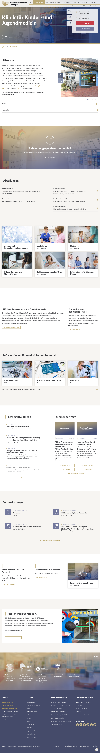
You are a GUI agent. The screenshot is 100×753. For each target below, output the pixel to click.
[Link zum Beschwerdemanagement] (57, 718)
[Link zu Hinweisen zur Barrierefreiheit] (85, 746)
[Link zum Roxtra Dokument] (31, 734)
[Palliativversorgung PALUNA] (50, 272)
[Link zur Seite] (17, 247)
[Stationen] (83, 246)
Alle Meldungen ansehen (25, 477)
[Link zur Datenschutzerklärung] (71, 746)
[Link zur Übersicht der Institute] (78, 711)
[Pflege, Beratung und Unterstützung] (17, 273)
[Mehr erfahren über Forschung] (83, 382)
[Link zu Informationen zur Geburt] (4, 719)
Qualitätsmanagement (12, 327)
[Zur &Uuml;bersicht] (50, 157)
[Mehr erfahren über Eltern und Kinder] (83, 276)
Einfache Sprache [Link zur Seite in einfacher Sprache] (87, 5)
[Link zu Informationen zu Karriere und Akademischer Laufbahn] (86, 714)
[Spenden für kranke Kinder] (83, 583)
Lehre (19, 88)
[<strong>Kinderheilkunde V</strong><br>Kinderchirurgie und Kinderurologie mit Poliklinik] (75, 207)
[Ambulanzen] (50, 246)
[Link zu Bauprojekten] (30, 724)
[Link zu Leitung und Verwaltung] (33, 705)
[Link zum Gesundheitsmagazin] (59, 714)
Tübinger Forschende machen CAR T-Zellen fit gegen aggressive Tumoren (21, 451)
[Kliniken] (38, 46)
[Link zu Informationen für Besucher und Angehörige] (58, 711)
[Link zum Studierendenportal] (81, 708)
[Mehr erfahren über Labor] (17, 382)
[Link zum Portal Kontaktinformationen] (93, 2)
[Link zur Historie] (29, 718)
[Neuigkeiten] (50, 109)
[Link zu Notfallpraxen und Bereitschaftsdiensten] (10, 715)
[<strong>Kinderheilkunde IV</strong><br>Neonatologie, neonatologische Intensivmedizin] (75, 200)
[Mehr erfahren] (9, 584)
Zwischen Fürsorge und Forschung (17, 426)
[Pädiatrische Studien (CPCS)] (50, 380)
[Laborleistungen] (17, 380)
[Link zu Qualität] (29, 721)
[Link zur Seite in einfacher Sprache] (31, 737)
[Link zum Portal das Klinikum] (39, 2)
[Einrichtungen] (26, 46)
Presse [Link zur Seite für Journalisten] (79, 5)
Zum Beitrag (66, 469)
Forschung (35, 86)
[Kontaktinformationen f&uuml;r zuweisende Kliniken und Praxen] (50, 389)
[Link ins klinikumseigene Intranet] (31, 730)
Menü (9, 37)
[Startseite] (31, 2)
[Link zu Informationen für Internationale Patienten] (58, 702)
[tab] (87, 99)
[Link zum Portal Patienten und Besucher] (53, 2)
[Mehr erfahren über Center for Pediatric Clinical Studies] (50, 382)
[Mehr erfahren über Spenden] (83, 585)
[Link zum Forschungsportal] (79, 705)
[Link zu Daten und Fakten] (32, 711)
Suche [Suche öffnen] (96, 5)
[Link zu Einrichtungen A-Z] (33, 702)
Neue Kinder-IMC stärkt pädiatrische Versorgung (23, 437)
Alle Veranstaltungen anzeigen (51, 540)
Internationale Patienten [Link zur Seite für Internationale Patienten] (69, 5)
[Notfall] (85, 23)
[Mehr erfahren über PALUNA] (50, 274)
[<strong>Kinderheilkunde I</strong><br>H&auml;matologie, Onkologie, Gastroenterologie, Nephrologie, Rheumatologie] (24, 191)
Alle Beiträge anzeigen (77, 473)
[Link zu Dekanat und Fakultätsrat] (83, 702)
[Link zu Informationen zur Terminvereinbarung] (61, 705)
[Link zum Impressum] (57, 746)
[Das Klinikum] (13, 46)
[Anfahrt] (85, 29)
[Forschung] (83, 380)
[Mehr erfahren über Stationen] (83, 248)
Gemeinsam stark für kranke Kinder (18, 467)
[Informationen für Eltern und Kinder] (83, 273)
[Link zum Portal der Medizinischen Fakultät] (71, 2)
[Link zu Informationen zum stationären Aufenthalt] (57, 708)
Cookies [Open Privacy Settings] (96, 746)
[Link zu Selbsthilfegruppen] (56, 724)
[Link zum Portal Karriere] (84, 2)
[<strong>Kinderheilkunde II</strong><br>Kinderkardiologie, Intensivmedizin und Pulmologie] (24, 200)
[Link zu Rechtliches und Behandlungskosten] (61, 721)
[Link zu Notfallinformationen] (10, 711)
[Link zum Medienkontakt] (28, 708)
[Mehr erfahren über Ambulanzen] (50, 248)
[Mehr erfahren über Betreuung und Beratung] (17, 276)
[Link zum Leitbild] (29, 714)
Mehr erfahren (66, 465)
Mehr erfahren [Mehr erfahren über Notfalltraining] (76, 329)
